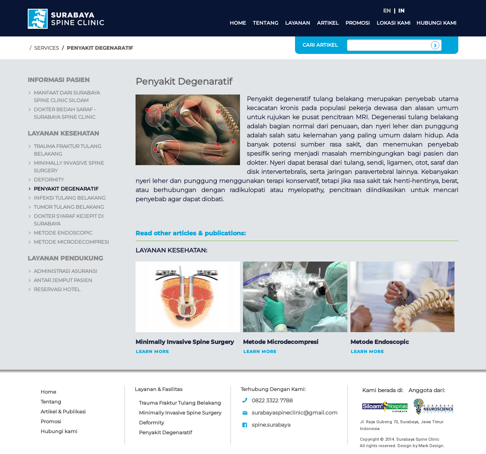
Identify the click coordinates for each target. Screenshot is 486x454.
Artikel (328, 23)
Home (238, 23)
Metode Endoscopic (63, 233)
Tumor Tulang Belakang (69, 207)
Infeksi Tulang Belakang (70, 198)
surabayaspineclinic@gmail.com (295, 412)
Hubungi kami (436, 23)
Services (46, 48)
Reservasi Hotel (57, 289)
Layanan (297, 23)
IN (401, 10)
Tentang (265, 23)
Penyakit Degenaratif (66, 189)
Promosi (358, 23)
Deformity (49, 180)
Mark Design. (431, 445)
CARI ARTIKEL (320, 45)
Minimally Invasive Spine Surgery (180, 413)
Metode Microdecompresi (71, 242)
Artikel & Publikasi (63, 411)
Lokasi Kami (393, 23)
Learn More (152, 351)
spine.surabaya (271, 424)
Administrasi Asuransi (65, 271)
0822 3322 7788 (272, 400)
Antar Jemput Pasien (63, 280)
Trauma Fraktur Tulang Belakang (180, 403)
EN (387, 10)
